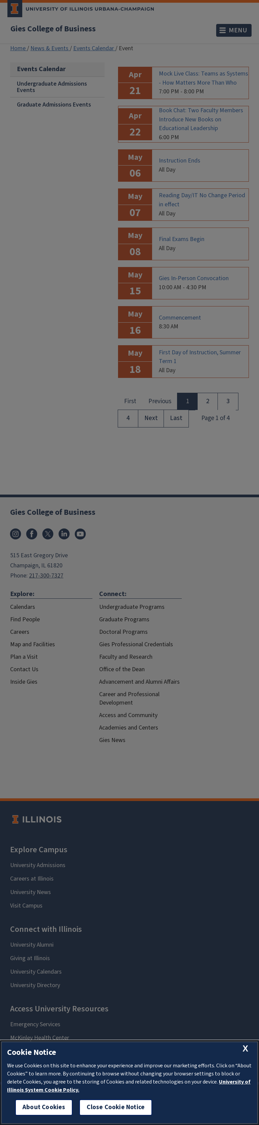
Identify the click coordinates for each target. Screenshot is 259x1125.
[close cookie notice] (245, 1048)
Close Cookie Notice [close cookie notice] (116, 1107)
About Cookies (44, 1107)
